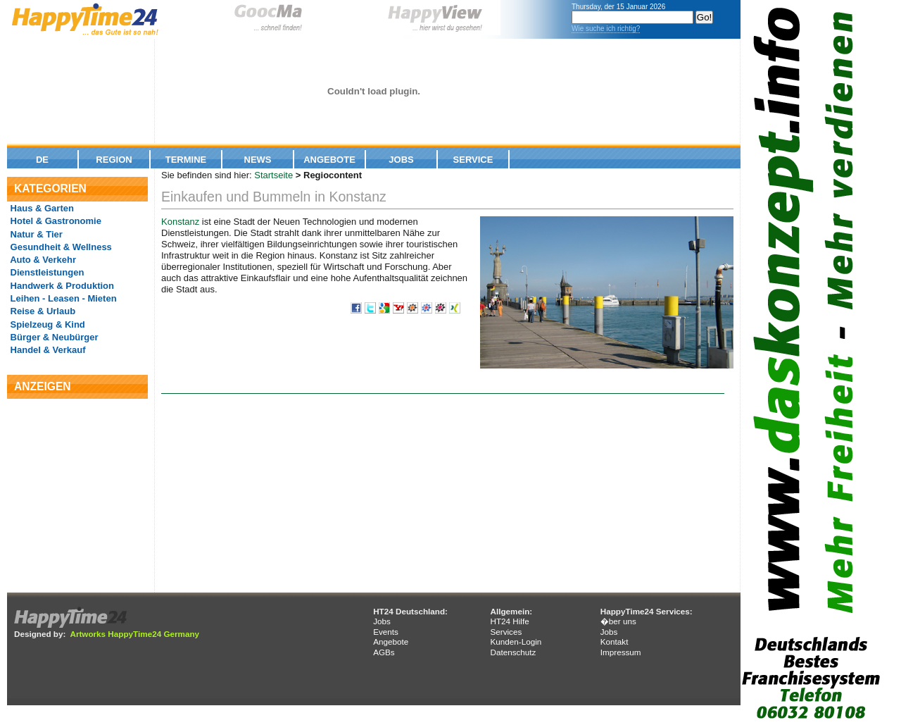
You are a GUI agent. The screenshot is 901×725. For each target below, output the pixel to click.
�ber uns (618, 621)
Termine (186, 159)
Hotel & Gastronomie (54, 221)
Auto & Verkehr (42, 259)
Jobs (401, 159)
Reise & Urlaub (41, 311)
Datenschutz (513, 652)
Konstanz (180, 221)
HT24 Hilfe (509, 621)
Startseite (273, 175)
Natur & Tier (35, 234)
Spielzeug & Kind (46, 324)
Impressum (620, 652)
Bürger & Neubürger (53, 337)
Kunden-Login (515, 641)
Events (385, 631)
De (42, 159)
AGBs (384, 652)
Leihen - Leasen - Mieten (62, 298)
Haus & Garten (41, 208)
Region (114, 159)
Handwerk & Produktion (61, 285)
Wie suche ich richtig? (606, 28)
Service (473, 159)
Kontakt (614, 641)
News (258, 159)
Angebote (329, 159)
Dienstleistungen (46, 272)
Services (506, 631)
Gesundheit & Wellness (60, 247)
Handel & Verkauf (47, 350)
